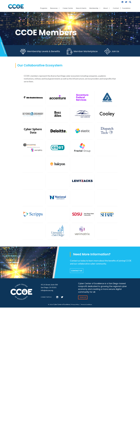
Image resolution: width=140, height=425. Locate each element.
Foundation (126, 8)
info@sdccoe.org (47, 290)
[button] (130, 2)
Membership (94, 8)
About (106, 8)
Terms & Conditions (86, 304)
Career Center (68, 8)
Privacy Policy (75, 304)
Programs (43, 8)
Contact (116, 8)
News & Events (81, 8)
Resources (55, 8)
